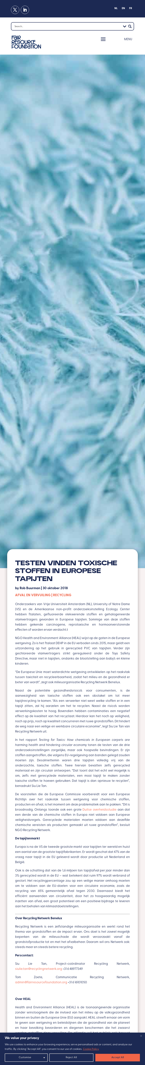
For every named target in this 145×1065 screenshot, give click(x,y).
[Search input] (67, 26)
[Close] (141, 1036)
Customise (25, 1057)
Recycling (62, 595)
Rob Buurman (30, 588)
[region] (72, 1049)
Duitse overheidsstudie (99, 809)
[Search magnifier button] (130, 26)
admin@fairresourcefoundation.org (41, 982)
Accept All (117, 1057)
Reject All (71, 1057)
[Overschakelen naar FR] (130, 9)
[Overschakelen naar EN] (123, 9)
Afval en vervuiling (33, 595)
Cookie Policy (91, 1049)
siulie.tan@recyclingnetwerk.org (38, 969)
